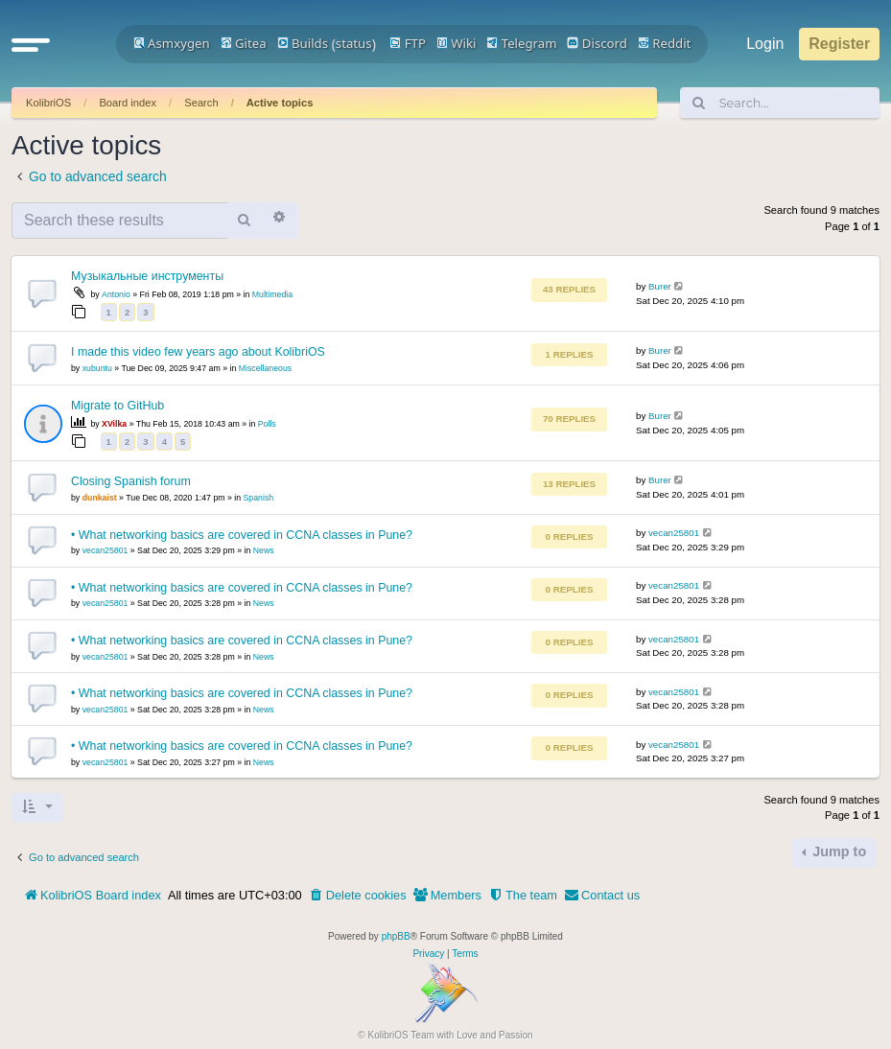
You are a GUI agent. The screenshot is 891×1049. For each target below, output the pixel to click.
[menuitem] (358, 895)
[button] (31, 44)
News (263, 550)
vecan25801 (105, 550)
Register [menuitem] (839, 43)
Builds (302, 43)
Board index (127, 102)
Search (201, 102)
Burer (659, 286)
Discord (597, 43)
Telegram (521, 43)
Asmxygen (171, 43)
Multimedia (272, 294)
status (354, 43)
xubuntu (97, 368)
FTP (407, 43)
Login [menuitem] (765, 43)
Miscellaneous (265, 368)
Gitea (244, 43)
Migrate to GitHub (117, 405)
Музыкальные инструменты (147, 276)
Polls (267, 424)
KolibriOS (48, 102)
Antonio (116, 294)
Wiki (456, 43)
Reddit (665, 43)
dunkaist (99, 497)
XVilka (114, 424)
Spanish (259, 497)
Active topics (280, 102)
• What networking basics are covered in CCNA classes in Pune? (241, 535)
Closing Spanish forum (131, 481)
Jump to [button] (837, 851)
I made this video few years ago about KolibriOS (198, 352)
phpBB (396, 936)
